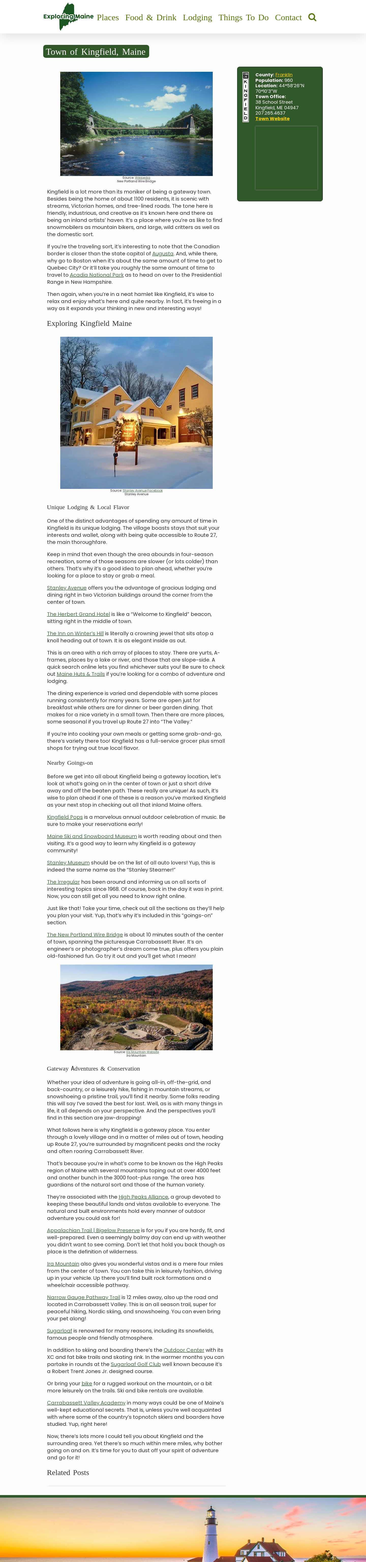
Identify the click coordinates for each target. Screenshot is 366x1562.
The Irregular (63, 881)
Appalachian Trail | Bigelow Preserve (93, 1230)
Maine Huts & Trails (81, 674)
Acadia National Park (97, 274)
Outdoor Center (184, 1350)
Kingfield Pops (65, 817)
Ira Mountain (63, 1263)
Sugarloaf (59, 1330)
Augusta (163, 253)
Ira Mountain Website (142, 1052)
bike (87, 1383)
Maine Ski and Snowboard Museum (92, 836)
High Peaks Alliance (143, 1196)
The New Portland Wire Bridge (85, 934)
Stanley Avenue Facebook (143, 490)
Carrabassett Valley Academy (86, 1402)
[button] (312, 16)
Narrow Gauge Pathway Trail (83, 1297)
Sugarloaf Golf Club (136, 1364)
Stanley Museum (68, 862)
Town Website (272, 118)
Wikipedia (142, 177)
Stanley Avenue (67, 587)
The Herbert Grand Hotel (78, 614)
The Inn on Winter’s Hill (75, 633)
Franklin (284, 75)
